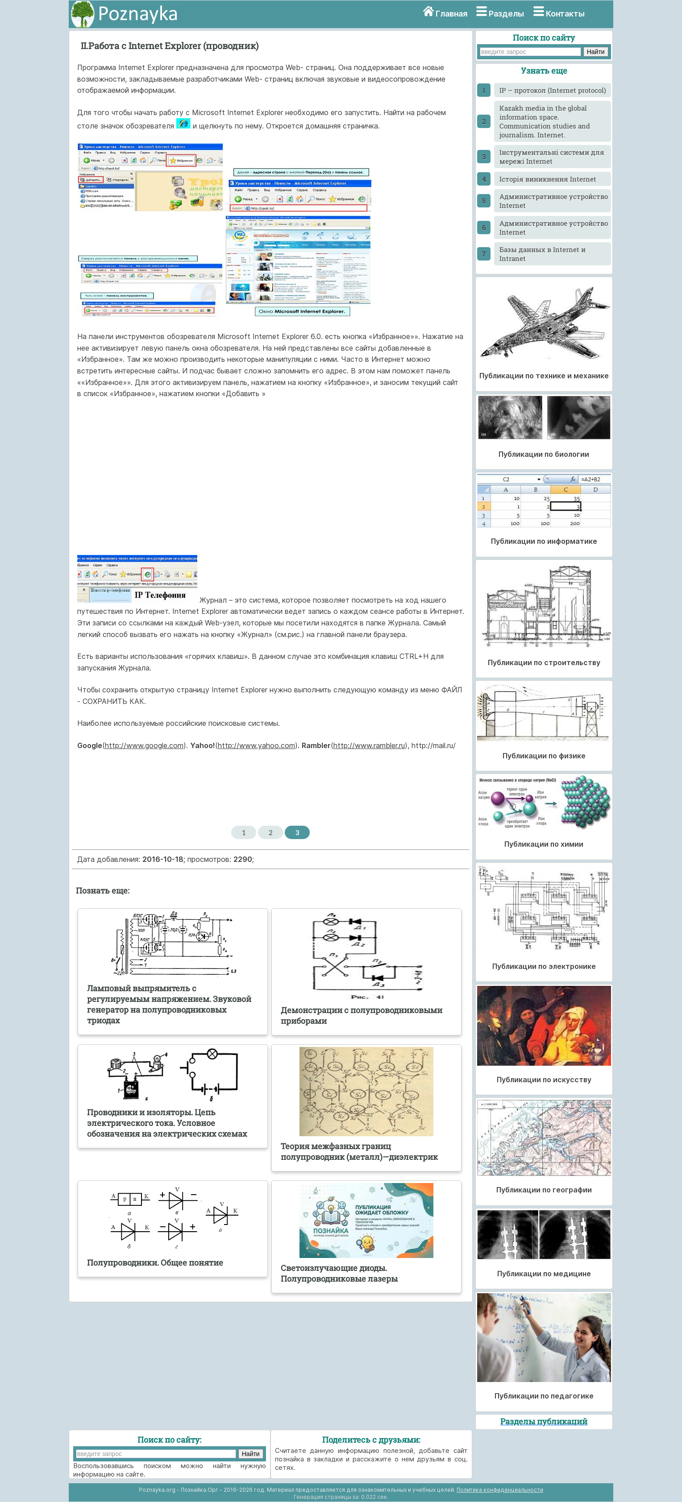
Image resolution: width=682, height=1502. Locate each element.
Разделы (506, 13)
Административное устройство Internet (553, 201)
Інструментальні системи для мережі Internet (551, 157)
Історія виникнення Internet (547, 178)
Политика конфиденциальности (500, 1489)
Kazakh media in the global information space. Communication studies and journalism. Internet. (544, 121)
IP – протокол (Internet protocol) (552, 90)
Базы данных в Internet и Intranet (542, 254)
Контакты (565, 13)
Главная (451, 13)
